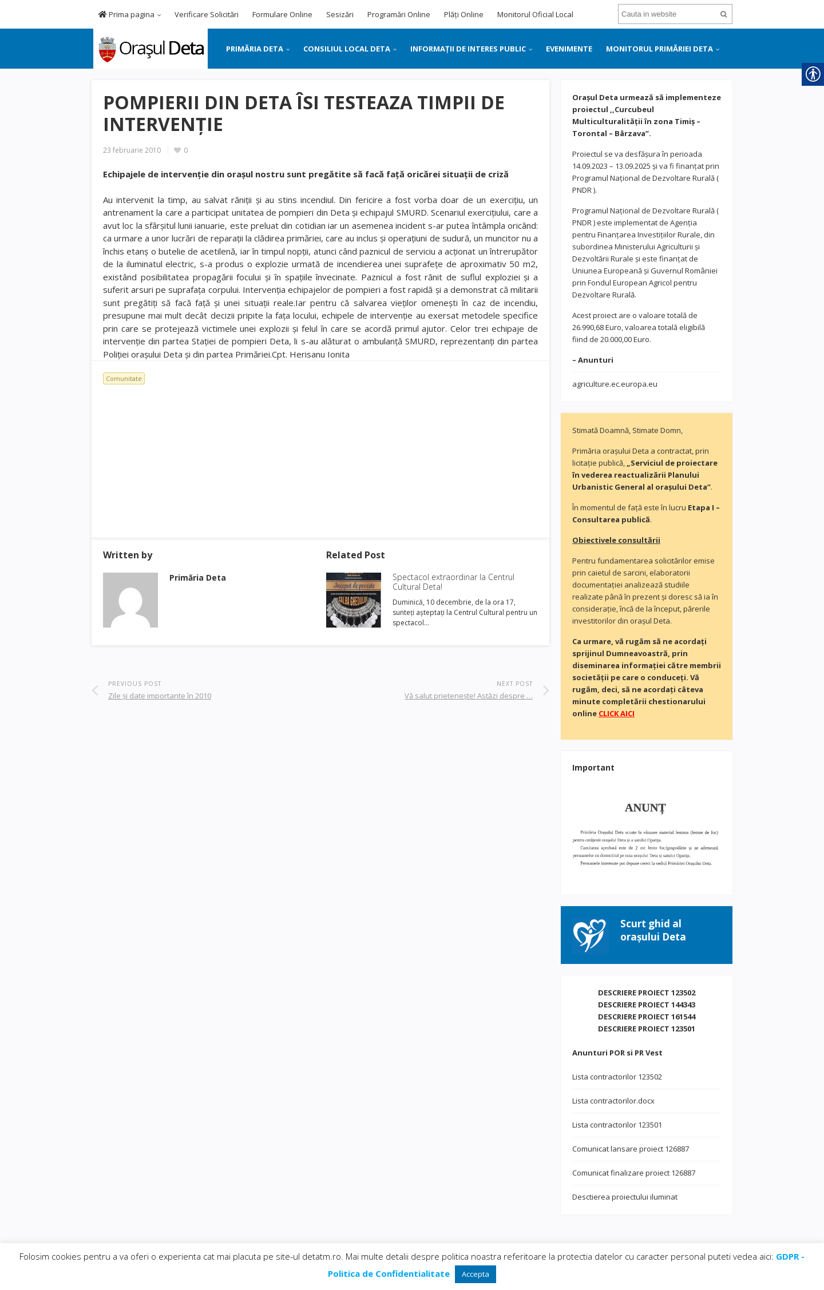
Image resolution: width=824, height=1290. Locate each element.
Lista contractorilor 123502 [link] (617, 1076)
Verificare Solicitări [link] (207, 14)
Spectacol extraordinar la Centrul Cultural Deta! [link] (453, 581)
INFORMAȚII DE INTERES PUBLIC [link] (468, 48)
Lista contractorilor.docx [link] (613, 1100)
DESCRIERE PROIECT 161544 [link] (646, 1016)
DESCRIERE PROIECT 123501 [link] (646, 1028)
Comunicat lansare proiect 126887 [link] (630, 1149)
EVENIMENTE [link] (569, 48)
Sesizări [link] (340, 14)
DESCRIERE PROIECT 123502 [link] (646, 992)
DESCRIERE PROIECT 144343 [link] (646, 1004)
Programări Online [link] (398, 14)
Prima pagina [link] (126, 14)
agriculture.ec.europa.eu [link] (614, 384)
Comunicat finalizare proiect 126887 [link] (633, 1173)
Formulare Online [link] (282, 14)
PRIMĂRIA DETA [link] (254, 48)
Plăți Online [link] (464, 14)
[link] (150, 47)
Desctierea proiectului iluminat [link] (625, 1197)
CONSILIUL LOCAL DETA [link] (346, 48)
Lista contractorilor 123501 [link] (617, 1125)
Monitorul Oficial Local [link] (535, 14)
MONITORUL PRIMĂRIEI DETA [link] (659, 48)
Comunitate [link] (124, 378)
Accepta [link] (475, 1274)
